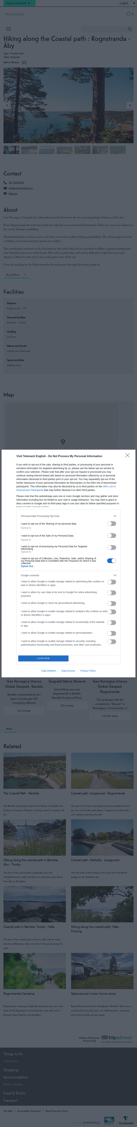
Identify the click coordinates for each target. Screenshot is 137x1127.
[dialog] (68, 563)
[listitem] (68, 516)
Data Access (68, 670)
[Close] (128, 456)
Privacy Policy (88, 670)
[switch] (111, 523)
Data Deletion (48, 670)
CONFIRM (43, 658)
